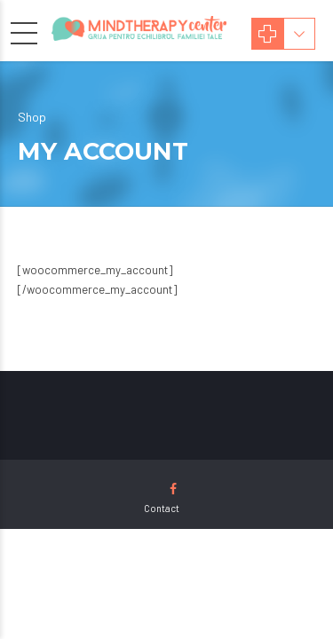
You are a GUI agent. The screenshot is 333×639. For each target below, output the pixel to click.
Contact (161, 508)
